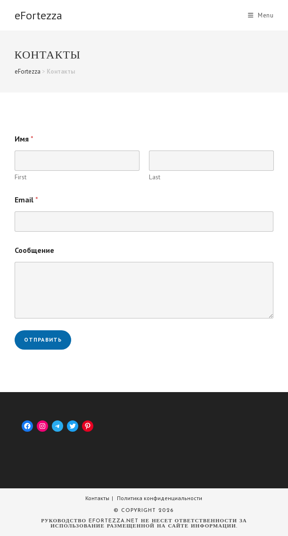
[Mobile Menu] (261, 15)
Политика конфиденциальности (159, 498)
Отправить (43, 339)
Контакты (97, 498)
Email (26, 199)
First (20, 177)
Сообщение (34, 250)
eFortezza (38, 15)
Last (154, 177)
